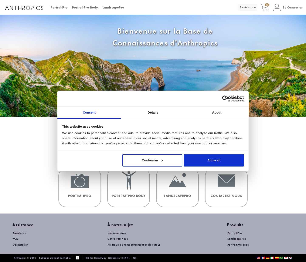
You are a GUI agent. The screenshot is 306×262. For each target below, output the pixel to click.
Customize (152, 160)
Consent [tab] (89, 112)
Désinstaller (20, 244)
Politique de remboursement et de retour (134, 244)
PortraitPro (59, 7)
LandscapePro (113, 7)
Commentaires (117, 233)
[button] (288, 7)
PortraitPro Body (85, 7)
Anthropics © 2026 (25, 258)
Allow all (213, 160)
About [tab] (216, 112)
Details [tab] (153, 112)
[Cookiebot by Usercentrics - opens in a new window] (225, 98)
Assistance (247, 7)
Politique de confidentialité (55, 258)
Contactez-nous (118, 239)
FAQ (15, 239)
